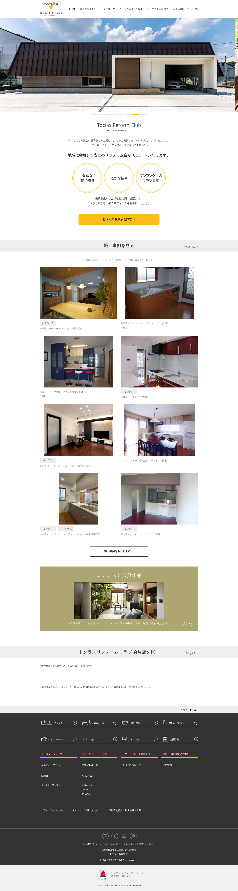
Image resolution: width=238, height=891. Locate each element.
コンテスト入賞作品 (157, 9)
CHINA (85, 789)
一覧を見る (190, 246)
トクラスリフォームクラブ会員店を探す (122, 9)
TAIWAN (86, 794)
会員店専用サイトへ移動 (185, 9)
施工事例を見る (88, 9)
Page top (186, 709)
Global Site (87, 785)
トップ (71, 9)
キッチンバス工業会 (51, 785)
